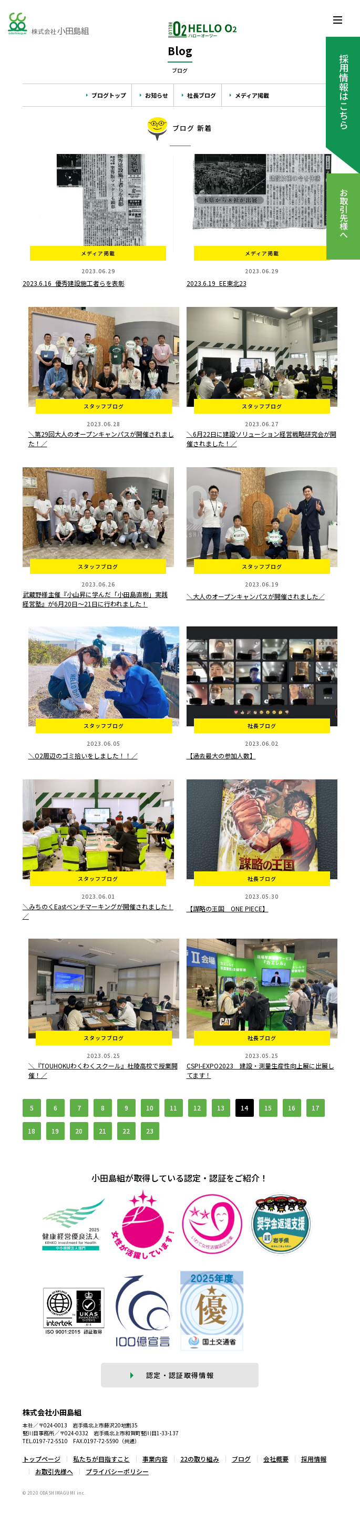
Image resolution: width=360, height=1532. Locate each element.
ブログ (241, 1458)
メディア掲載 (252, 95)
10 (149, 1107)
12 (197, 1107)
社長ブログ (201, 95)
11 (173, 1107)
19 (55, 1130)
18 (31, 1130)
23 (149, 1130)
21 (102, 1130)
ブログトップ (108, 95)
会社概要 (276, 1458)
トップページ (41, 1458)
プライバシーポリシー (117, 1471)
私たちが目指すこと (101, 1458)
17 (315, 1107)
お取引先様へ (54, 1471)
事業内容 (155, 1458)
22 (126, 1130)
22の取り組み (199, 1458)
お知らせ (156, 95)
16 (291, 1107)
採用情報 (313, 1458)
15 (268, 1107)
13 (220, 1107)
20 (79, 1130)
